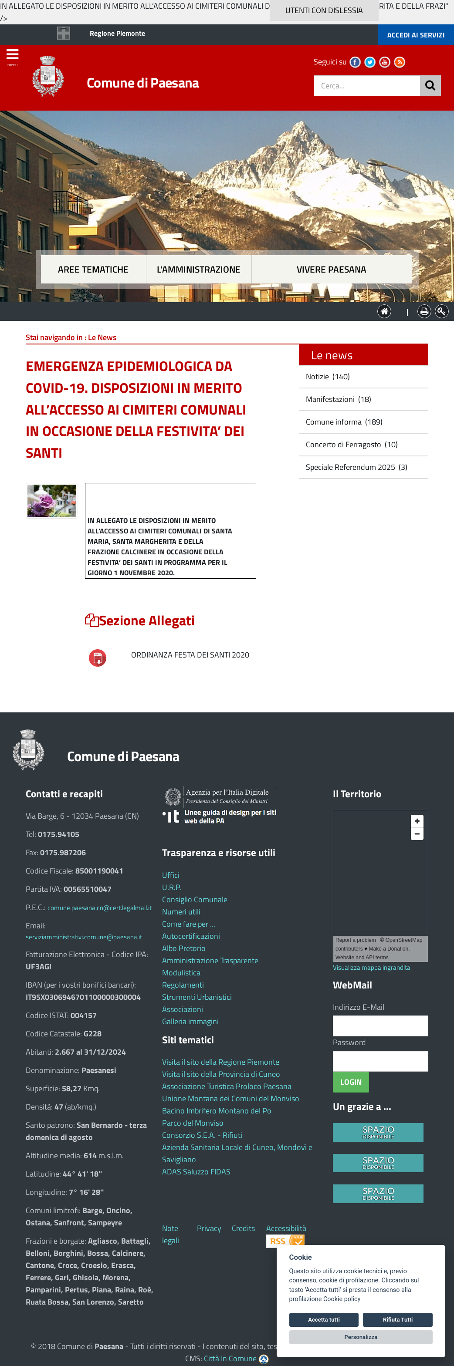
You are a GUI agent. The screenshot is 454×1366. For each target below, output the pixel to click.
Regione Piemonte (117, 33)
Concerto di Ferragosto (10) (351, 444)
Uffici (171, 875)
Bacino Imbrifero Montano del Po (216, 1110)
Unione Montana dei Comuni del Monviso (230, 1098)
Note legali (170, 1234)
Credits (243, 1228)
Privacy (209, 1228)
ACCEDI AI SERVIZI (416, 35)
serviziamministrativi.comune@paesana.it (84, 937)
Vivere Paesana (331, 269)
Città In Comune (230, 1358)
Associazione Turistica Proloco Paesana (226, 1086)
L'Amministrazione (220, 311)
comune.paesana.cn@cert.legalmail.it (99, 908)
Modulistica (181, 972)
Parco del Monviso (193, 1123)
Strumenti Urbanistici (197, 997)
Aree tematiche (93, 269)
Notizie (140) (327, 376)
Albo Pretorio (184, 948)
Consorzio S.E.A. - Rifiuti (202, 1135)
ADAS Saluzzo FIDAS (196, 1171)
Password (349, 1042)
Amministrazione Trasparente (210, 960)
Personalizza (361, 1337)
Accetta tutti (324, 1319)
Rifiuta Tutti (398, 1319)
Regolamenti (183, 985)
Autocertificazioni (191, 936)
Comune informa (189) (343, 422)
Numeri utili (181, 911)
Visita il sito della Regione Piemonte (220, 1062)
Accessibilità (286, 1228)
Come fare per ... (188, 924)
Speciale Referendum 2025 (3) (355, 467)
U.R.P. (172, 887)
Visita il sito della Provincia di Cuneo (221, 1074)
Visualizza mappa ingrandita (371, 967)
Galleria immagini (190, 1021)
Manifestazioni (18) (337, 399)
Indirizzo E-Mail (358, 1007)
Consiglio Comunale (194, 899)
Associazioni (182, 1009)
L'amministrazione (199, 269)
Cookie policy (341, 1299)
